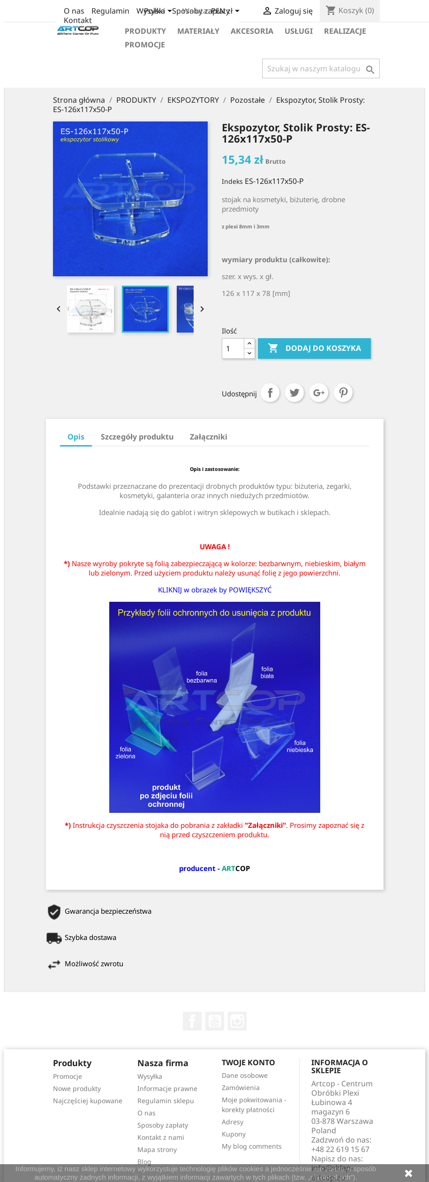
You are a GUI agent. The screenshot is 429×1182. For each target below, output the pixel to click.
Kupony (234, 1133)
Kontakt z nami (160, 1137)
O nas (74, 11)
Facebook (192, 1021)
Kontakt (78, 20)
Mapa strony (157, 1149)
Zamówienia (241, 1087)
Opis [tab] (76, 437)
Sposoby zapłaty (162, 1125)
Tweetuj (294, 392)
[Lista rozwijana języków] (159, 11)
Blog (144, 1161)
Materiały (198, 31)
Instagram (237, 1021)
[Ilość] (233, 348)
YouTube (214, 1021)
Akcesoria (252, 31)
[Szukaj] (321, 68)
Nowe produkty (77, 1088)
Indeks (232, 181)
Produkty (145, 31)
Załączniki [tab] (208, 437)
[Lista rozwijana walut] (227, 11)
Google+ (318, 392)
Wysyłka (149, 1076)
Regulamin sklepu (165, 1100)
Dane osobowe (245, 1075)
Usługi (299, 31)
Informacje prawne (167, 1088)
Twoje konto (248, 1062)
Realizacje (345, 31)
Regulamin (110, 11)
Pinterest (343, 392)
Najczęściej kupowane (87, 1100)
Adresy (232, 1121)
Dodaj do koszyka (314, 348)
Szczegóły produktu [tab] (137, 437)
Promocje (145, 44)
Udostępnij (270, 392)
